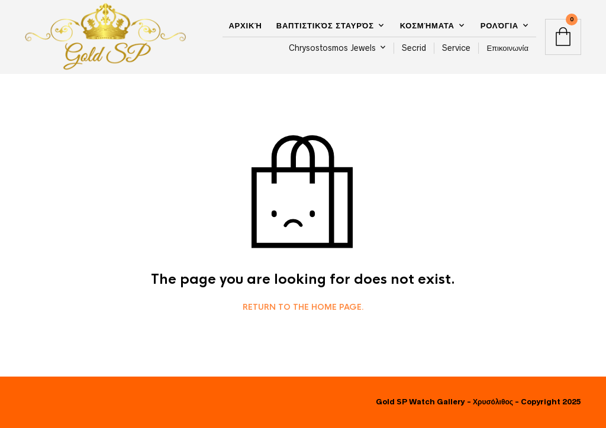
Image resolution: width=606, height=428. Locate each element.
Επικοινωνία (507, 48)
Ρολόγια (499, 26)
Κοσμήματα (427, 26)
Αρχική (245, 26)
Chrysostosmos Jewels (332, 48)
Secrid (414, 48)
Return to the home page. (303, 307)
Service (456, 48)
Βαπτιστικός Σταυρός (325, 26)
